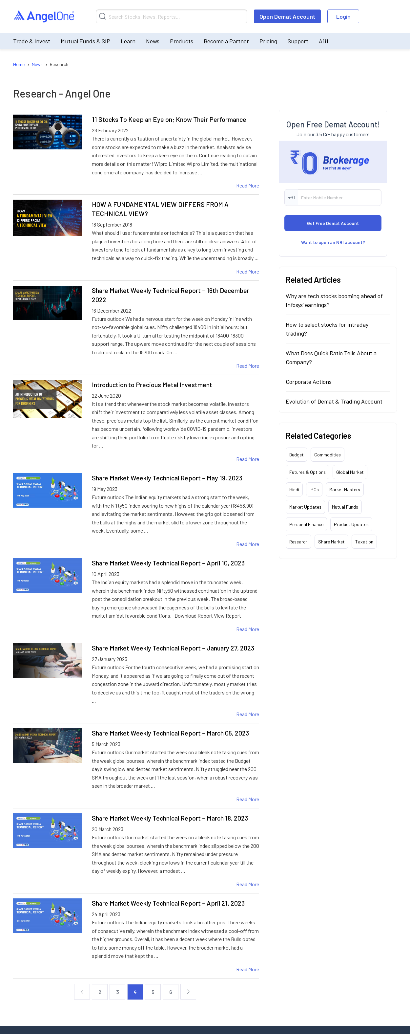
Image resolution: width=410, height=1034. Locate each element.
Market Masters (344, 489)
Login (343, 16)
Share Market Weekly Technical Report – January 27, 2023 (173, 648)
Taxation (364, 541)
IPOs (314, 489)
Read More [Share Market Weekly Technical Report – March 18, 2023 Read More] (247, 884)
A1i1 (323, 41)
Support (298, 41)
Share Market (331, 541)
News (152, 41)
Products (181, 41)
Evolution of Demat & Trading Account (334, 401)
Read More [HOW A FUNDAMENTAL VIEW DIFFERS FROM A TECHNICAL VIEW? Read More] (247, 271)
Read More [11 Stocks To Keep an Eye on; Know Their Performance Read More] (247, 185)
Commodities (327, 454)
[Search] (171, 16)
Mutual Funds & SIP (85, 41)
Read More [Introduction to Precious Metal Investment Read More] (247, 459)
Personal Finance (306, 524)
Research (298, 541)
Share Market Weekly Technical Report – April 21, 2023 (168, 903)
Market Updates (305, 507)
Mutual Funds (345, 507)
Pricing (268, 41)
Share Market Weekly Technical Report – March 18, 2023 (170, 818)
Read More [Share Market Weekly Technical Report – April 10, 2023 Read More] (247, 629)
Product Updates (351, 524)
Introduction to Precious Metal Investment (152, 384)
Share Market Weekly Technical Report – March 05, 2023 (170, 733)
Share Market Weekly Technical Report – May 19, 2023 (167, 478)
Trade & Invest (31, 41)
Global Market (350, 472)
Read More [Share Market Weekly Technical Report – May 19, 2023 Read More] (247, 544)
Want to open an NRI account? (333, 242)
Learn (128, 41)
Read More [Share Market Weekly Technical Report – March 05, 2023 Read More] (247, 799)
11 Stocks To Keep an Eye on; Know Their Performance (169, 119)
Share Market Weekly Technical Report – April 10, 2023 (168, 563)
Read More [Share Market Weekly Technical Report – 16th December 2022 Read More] (247, 366)
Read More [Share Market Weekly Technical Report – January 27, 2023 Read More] (247, 714)
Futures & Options (307, 472)
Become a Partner (226, 41)
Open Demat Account (287, 16)
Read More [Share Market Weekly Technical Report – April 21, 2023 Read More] (247, 969)
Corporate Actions (309, 381)
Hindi (294, 489)
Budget (296, 454)
